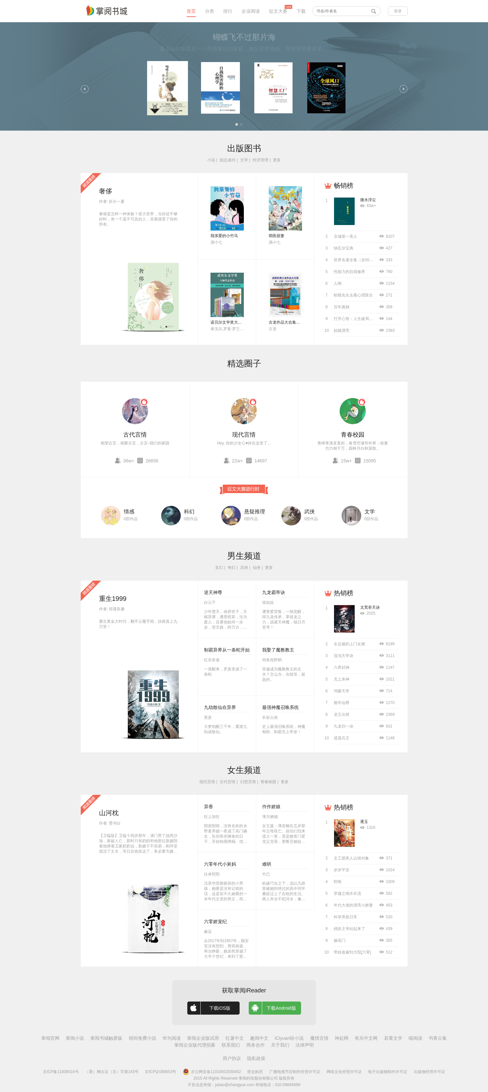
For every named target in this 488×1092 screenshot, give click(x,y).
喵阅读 (415, 1038)
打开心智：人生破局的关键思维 (361, 318)
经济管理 (260, 160)
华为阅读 (171, 1038)
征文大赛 (278, 11)
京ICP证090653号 (160, 1071)
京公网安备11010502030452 (212, 1071)
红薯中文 (235, 1038)
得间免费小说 (142, 1038)
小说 (211, 160)
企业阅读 (251, 11)
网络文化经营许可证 (344, 1071)
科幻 (189, 511)
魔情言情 (319, 1038)
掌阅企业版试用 (203, 1038)
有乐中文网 (366, 1038)
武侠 (309, 511)
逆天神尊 (213, 592)
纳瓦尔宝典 (343, 248)
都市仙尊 (341, 702)
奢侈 (105, 191)
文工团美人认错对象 (351, 858)
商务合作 (255, 1045)
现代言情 (244, 434)
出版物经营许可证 (429, 1071)
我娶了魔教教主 (278, 649)
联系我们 (231, 1045)
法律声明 (304, 1045)
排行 (227, 11)
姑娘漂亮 (341, 330)
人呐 (338, 283)
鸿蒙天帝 (341, 691)
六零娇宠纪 (215, 921)
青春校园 (352, 434)
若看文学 (393, 1038)
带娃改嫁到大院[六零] (352, 952)
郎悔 (338, 881)
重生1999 (113, 598)
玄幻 (219, 567)
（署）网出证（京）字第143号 (112, 1071)
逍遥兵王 (341, 738)
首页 (191, 11)
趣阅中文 (259, 1038)
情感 (129, 511)
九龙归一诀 (343, 726)
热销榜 (343, 593)
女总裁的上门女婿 (349, 644)
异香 (208, 806)
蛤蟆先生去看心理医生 (353, 295)
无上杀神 (341, 679)
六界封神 (341, 667)
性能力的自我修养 (349, 271)
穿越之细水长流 (347, 893)
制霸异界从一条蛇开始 (227, 649)
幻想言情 (248, 781)
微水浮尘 (368, 200)
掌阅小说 (75, 1038)
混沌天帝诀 (343, 655)
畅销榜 (343, 185)
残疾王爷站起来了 (349, 928)
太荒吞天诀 (370, 607)
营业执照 (255, 1071)
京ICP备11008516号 (60, 1071)
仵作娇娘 (271, 806)
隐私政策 (256, 1058)
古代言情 (135, 434)
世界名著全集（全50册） (355, 260)
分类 (209, 11)
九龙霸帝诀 (273, 592)
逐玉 (364, 821)
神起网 (341, 1038)
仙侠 (257, 567)
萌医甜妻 (276, 235)
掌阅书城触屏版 (106, 1038)
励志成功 (227, 160)
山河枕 (109, 812)
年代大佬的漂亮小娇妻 (353, 905)
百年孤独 (341, 307)
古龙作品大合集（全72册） (292, 322)
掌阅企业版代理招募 (194, 1045)
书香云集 (438, 1038)
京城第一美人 (345, 236)
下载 (301, 11)
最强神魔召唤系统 (280, 707)
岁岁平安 (341, 870)
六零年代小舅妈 (220, 864)
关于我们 (280, 1045)
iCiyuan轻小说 (289, 1038)
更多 (277, 160)
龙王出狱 (341, 714)
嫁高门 (339, 940)
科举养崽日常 (345, 917)
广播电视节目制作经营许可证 (294, 1071)
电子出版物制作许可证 (387, 1071)
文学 (244, 160)
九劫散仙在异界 (220, 707)
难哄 (266, 864)
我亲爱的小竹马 (224, 235)
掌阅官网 (50, 1038)
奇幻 (231, 567)
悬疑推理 (254, 511)
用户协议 (232, 1058)
